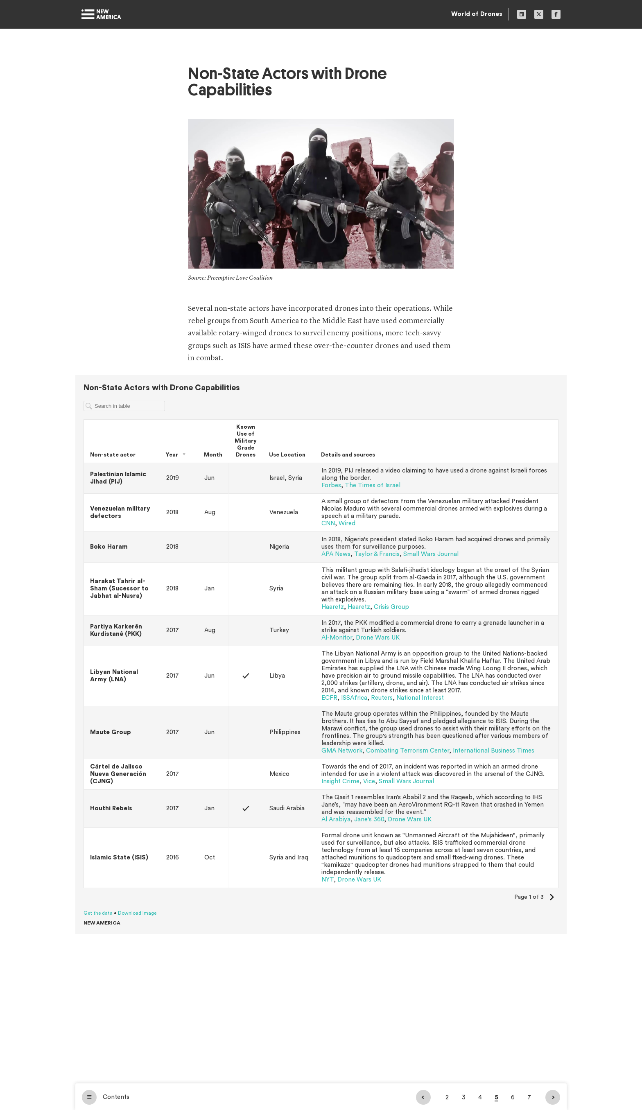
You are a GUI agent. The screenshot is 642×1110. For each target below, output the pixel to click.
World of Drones (476, 14)
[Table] (321, 654)
